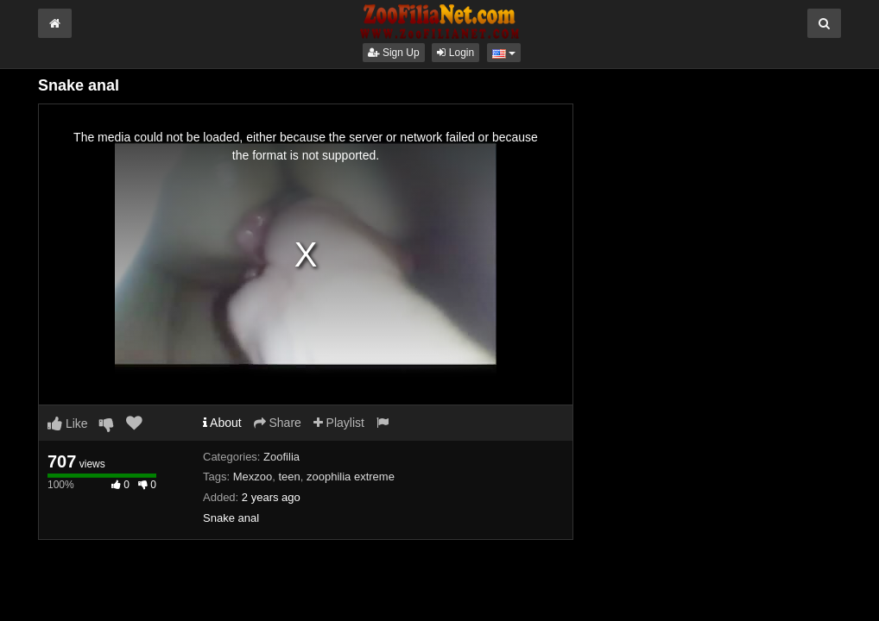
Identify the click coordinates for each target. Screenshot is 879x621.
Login (455, 53)
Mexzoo (253, 476)
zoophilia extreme (351, 476)
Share (277, 423)
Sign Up (394, 53)
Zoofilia (281, 456)
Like (67, 423)
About (222, 423)
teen (289, 476)
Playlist (338, 423)
